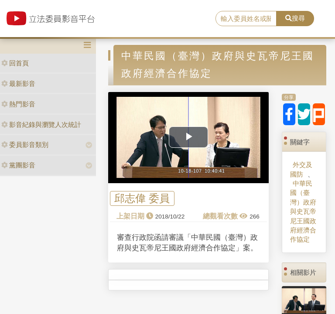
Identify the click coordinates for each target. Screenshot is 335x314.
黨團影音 (18, 165)
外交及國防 (301, 169)
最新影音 (18, 83)
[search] (246, 19)
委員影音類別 (24, 144)
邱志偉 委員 (142, 199)
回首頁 (15, 63)
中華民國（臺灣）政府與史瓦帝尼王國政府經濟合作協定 (303, 211)
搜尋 (295, 18)
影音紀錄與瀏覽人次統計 (41, 124)
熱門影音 (18, 104)
